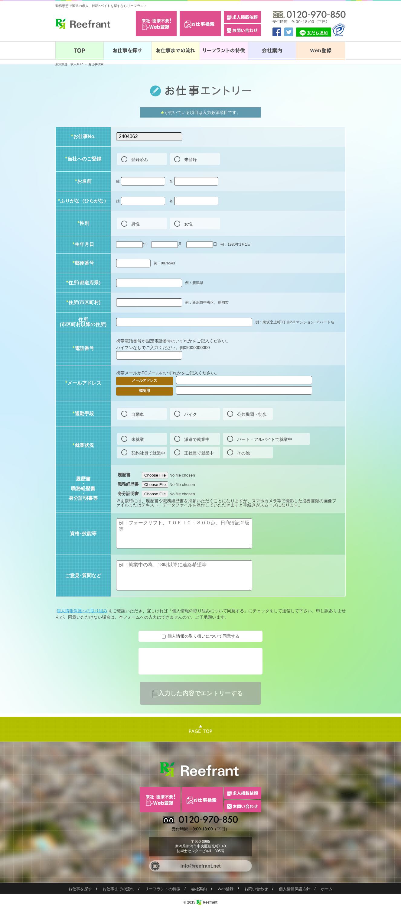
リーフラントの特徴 (162, 889)
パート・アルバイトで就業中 (264, 439)
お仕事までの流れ (118, 889)
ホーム (327, 889)
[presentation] (186, 661)
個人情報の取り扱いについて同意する (204, 636)
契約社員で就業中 (148, 453)
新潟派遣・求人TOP (69, 64)
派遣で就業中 (197, 439)
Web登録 (226, 889)
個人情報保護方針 (294, 889)
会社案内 (199, 889)
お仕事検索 (95, 64)
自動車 (137, 414)
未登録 (190, 159)
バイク (190, 414)
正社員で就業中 (199, 453)
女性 (188, 224)
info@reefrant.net (201, 866)
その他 (243, 453)
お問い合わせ (256, 889)
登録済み (139, 159)
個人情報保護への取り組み (82, 610)
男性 (135, 224)
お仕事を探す (80, 889)
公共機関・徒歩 (252, 414)
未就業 (137, 439)
